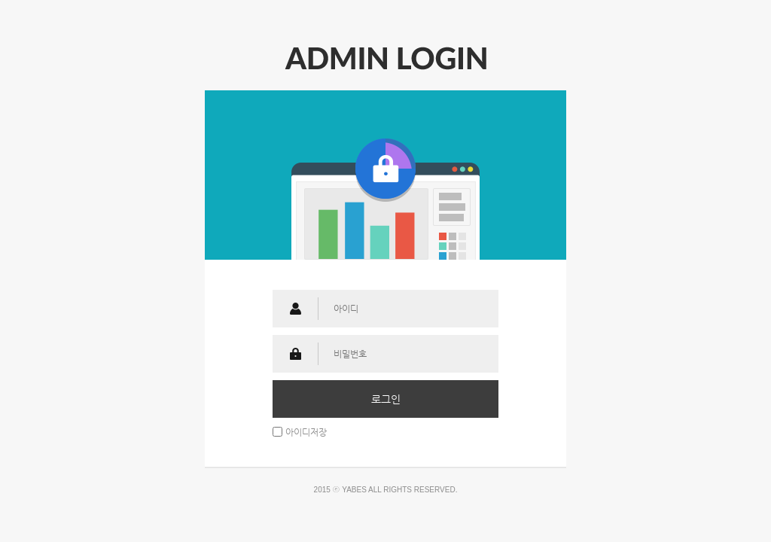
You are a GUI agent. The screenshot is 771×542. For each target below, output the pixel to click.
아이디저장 (306, 431)
